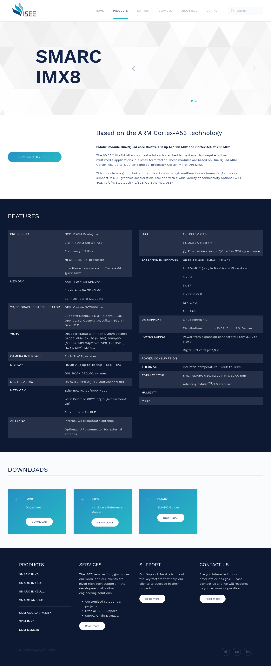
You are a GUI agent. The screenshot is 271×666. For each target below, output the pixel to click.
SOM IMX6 (27, 621)
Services (165, 10)
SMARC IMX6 (29, 574)
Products (120, 10)
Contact (213, 10)
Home (100, 10)
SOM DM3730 (29, 630)
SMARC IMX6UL (31, 583)
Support (143, 10)
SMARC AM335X (31, 600)
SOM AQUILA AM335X (35, 612)
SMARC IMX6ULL (32, 591)
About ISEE (189, 10)
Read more (92, 625)
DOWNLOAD (39, 521)
